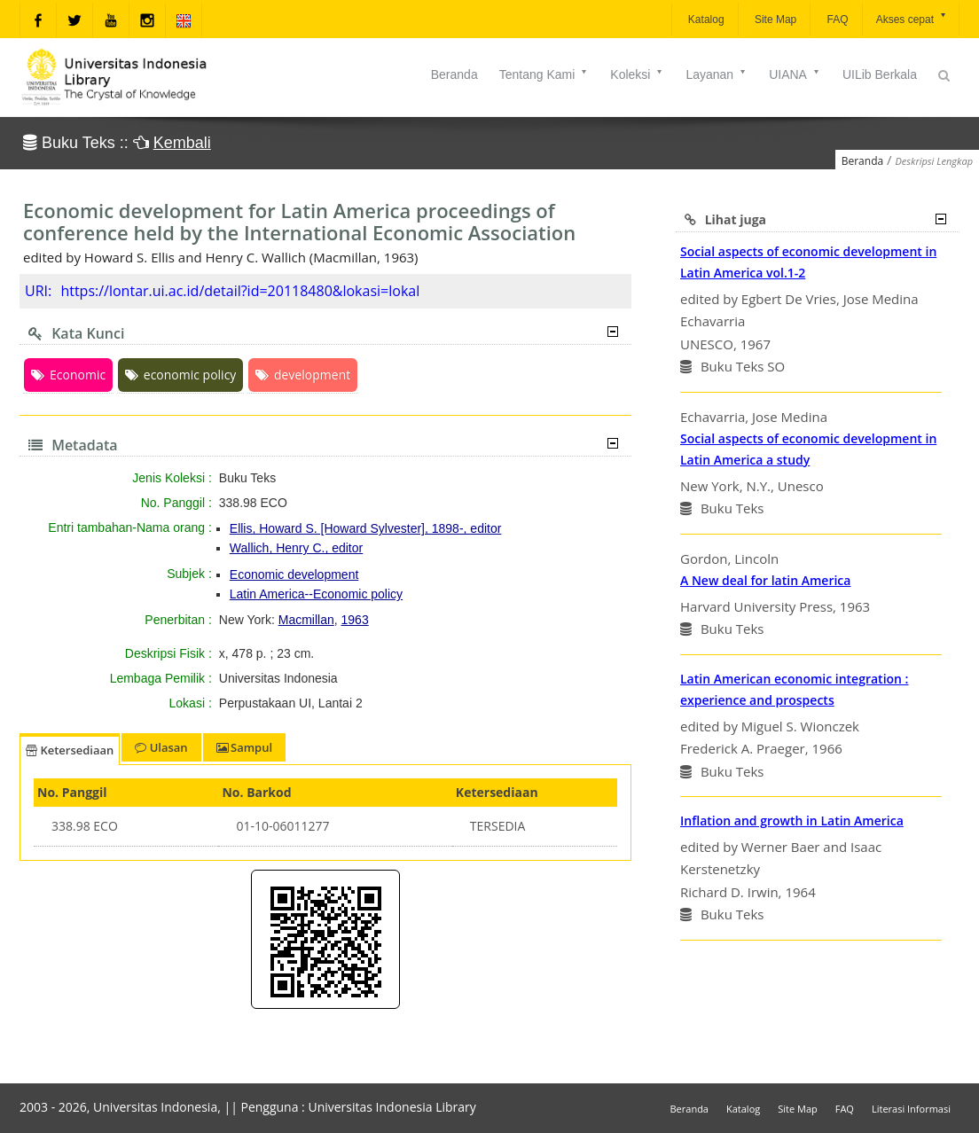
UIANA (795, 74)
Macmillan (306, 620)
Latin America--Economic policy (316, 594)
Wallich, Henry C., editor (296, 548)
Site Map (774, 19)
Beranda (454, 74)
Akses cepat (912, 18)
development (302, 374)
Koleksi (637, 74)
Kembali (182, 143)
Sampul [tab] (244, 747)
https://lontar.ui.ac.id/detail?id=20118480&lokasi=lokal (239, 291)
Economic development (294, 574)
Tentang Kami (544, 74)
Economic (68, 374)
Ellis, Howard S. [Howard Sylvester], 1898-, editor (366, 528)
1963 (355, 620)
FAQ (836, 19)
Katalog (704, 19)
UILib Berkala (879, 74)
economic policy (181, 374)
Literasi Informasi (911, 1108)
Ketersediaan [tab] (70, 750)
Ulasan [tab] (161, 747)
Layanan (716, 74)
